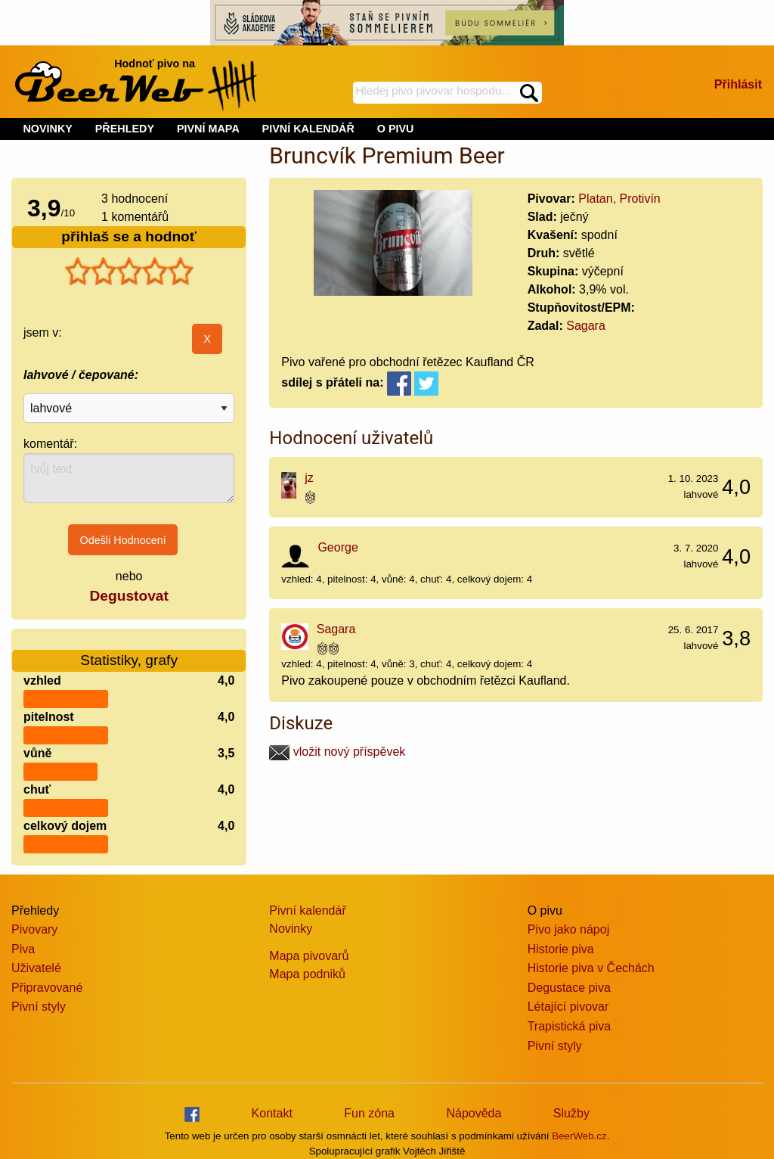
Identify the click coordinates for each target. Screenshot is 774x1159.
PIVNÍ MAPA (208, 129)
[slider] (129, 271)
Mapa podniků (307, 974)
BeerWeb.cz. (580, 1136)
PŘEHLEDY (124, 129)
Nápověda (473, 1113)
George (337, 547)
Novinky (290, 928)
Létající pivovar (568, 1006)
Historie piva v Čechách (591, 968)
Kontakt (272, 1113)
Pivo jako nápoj (569, 929)
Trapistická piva (569, 1026)
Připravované (46, 987)
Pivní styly (38, 1006)
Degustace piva (569, 987)
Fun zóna (369, 1113)
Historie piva (561, 949)
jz (309, 477)
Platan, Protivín (619, 198)
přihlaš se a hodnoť (129, 236)
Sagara (585, 325)
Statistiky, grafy (129, 651)
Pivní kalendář (307, 910)
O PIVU (395, 129)
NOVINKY (48, 129)
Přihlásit (738, 84)
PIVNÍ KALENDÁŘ (308, 129)
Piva (23, 949)
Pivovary (34, 929)
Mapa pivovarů (308, 955)
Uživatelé (36, 968)
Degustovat (128, 596)
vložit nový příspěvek (337, 751)
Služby (571, 1113)
